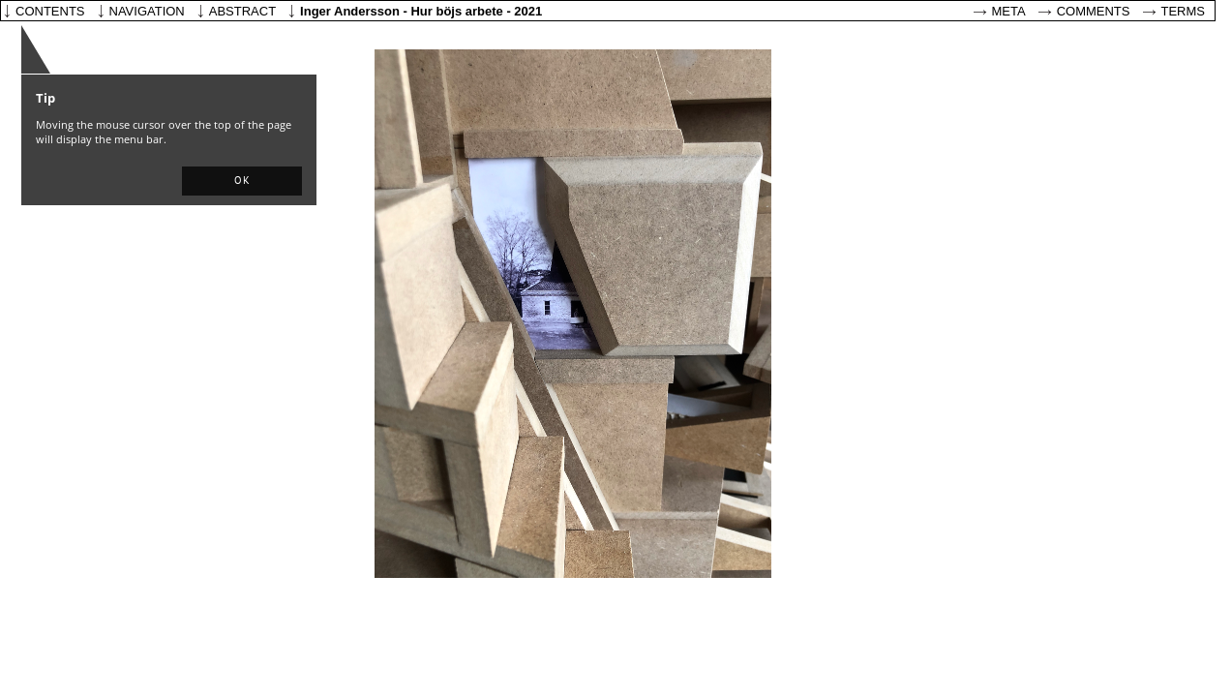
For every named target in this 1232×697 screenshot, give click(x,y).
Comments (1093, 11)
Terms (1183, 11)
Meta (1009, 11)
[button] (242, 181)
